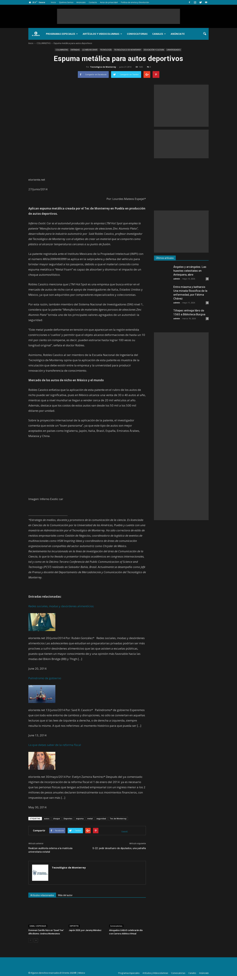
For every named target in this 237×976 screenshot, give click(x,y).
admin (176, 278)
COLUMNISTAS (62, 50)
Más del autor (65, 895)
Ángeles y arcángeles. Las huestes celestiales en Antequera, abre (189, 270)
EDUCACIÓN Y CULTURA (154, 50)
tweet (125, 831)
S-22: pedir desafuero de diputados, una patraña (119, 848)
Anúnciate (81, 2)
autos (46, 818)
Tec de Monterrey (118, 818)
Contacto (93, 2)
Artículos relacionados (42, 895)
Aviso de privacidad (109, 2)
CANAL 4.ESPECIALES (37, 926)
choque (56, 818)
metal (90, 818)
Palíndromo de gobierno (44, 678)
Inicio (53, 2)
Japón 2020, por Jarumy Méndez (85, 930)
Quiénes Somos (66, 2)
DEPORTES (74, 926)
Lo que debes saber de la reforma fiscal (54, 745)
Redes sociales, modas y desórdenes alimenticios (61, 606)
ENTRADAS (75, 50)
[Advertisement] (118, 16)
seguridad (101, 818)
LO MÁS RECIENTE (89, 50)
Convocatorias (137, 33)
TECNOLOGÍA (105, 50)
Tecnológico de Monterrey (103, 67)
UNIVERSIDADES (173, 50)
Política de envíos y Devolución (135, 2)
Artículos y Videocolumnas (102, 33)
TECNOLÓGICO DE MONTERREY (127, 50)
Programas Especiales (62, 33)
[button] (205, 34)
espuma (80, 818)
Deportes (68, 818)
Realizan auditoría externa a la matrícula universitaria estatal (50, 850)
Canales (159, 33)
